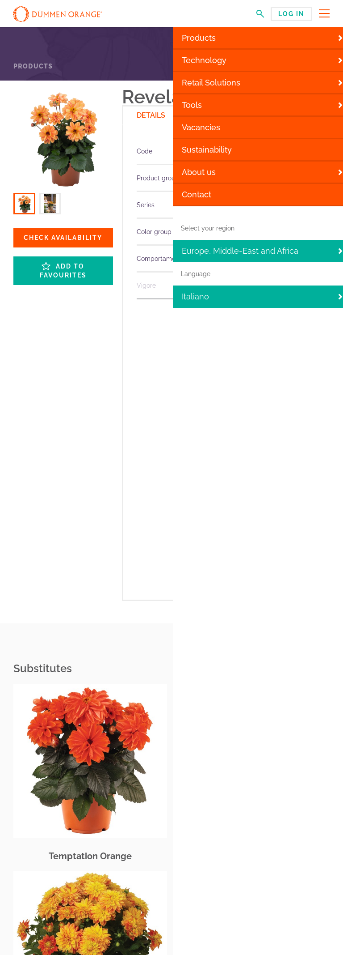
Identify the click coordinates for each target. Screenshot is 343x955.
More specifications (225, 308)
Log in (291, 13)
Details (151, 115)
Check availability (63, 237)
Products (33, 66)
